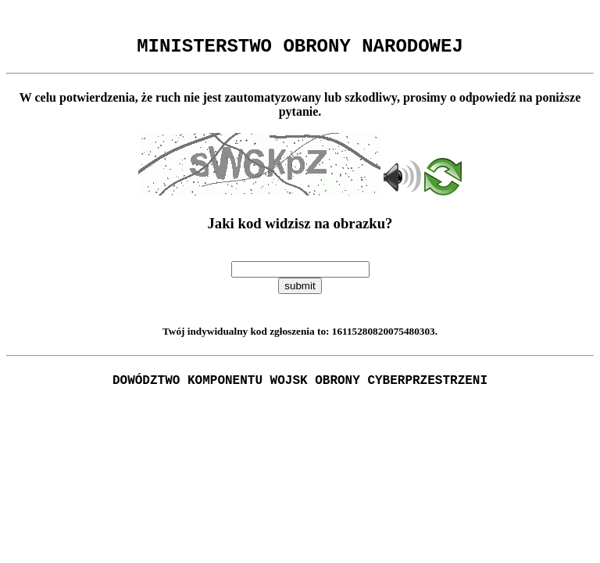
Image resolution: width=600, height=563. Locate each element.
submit (299, 290)
